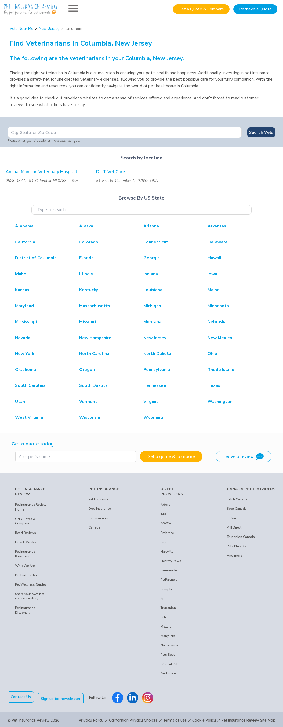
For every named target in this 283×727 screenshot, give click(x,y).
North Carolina (94, 354)
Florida (86, 258)
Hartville (167, 551)
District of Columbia (36, 258)
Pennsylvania (156, 370)
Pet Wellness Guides (30, 584)
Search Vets (261, 132)
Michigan (152, 306)
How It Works (25, 542)
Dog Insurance (100, 509)
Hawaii (214, 258)
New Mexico (220, 338)
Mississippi (26, 322)
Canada (94, 527)
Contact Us (21, 696)
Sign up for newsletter (62, 696)
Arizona (151, 226)
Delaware (218, 242)
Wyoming (153, 417)
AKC (164, 514)
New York (24, 354)
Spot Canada (237, 509)
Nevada (22, 338)
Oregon (87, 370)
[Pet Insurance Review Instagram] (149, 697)
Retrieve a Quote (255, 9)
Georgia (151, 258)
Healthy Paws (171, 561)
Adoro (165, 505)
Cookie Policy (204, 718)
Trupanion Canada (241, 537)
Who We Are (25, 566)
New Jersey (49, 28)
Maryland (24, 306)
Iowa (212, 274)
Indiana (150, 274)
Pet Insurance (98, 499)
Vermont (88, 401)
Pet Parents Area (27, 575)
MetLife (166, 626)
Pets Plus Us (236, 546)
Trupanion (168, 608)
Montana (152, 322)
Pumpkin (167, 589)
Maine (214, 290)
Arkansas (217, 226)
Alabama (24, 226)
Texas (214, 385)
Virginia (151, 401)
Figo (164, 542)
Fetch (165, 617)
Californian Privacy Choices (133, 718)
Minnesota (218, 306)
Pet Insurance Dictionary (25, 610)
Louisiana (152, 290)
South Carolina (30, 385)
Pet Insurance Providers (25, 554)
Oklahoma (25, 370)
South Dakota (93, 385)
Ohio (212, 354)
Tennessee (154, 385)
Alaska (86, 226)
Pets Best (168, 655)
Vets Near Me (21, 28)
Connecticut (155, 242)
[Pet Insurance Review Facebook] (119, 697)
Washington (220, 401)
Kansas (22, 290)
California (25, 242)
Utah (20, 401)
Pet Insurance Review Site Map (248, 718)
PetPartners (169, 580)
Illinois (86, 274)
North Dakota (157, 354)
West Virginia (29, 417)
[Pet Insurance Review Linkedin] (134, 697)
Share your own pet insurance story (29, 596)
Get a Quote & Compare (201, 9)
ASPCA (166, 523)
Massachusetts (94, 306)
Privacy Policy (91, 718)
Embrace (167, 533)
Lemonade (169, 570)
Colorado (88, 242)
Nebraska (217, 322)
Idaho (20, 274)
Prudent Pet (169, 664)
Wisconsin (89, 417)
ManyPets (168, 636)
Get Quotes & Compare (25, 521)
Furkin (231, 518)
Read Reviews (25, 533)
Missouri (87, 322)
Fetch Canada (237, 499)
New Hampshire (95, 338)
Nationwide (169, 645)
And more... (169, 673)
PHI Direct (234, 527)
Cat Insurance (99, 518)
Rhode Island (221, 370)
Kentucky (88, 290)
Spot (164, 598)
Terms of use (175, 718)
